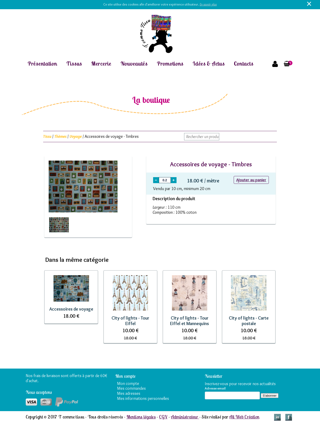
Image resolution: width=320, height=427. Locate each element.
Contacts (243, 63)
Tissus (74, 63)
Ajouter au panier (251, 179)
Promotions (170, 63)
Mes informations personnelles (143, 398)
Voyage (76, 136)
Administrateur (185, 417)
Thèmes (60, 136)
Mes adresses (128, 393)
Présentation (42, 63)
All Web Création (244, 417)
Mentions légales (141, 417)
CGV (163, 417)
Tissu (47, 136)
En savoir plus (208, 4)
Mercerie (101, 63)
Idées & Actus (209, 63)
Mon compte (128, 383)
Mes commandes (131, 388)
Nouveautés (134, 63)
